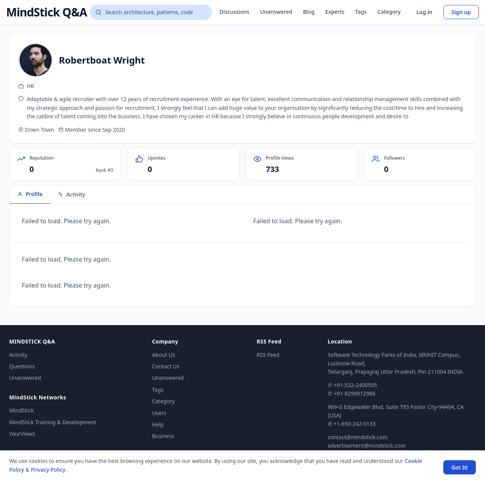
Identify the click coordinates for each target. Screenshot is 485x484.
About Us (163, 354)
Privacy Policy (48, 469)
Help (158, 424)
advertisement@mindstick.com (366, 445)
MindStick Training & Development (52, 422)
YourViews (22, 433)
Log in (425, 12)
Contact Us (165, 366)
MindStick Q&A (46, 12)
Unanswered (276, 11)
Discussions (234, 11)
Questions (22, 366)
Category (389, 11)
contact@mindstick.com (358, 437)
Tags (361, 11)
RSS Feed (268, 354)
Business (163, 436)
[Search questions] (151, 12)
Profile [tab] (29, 194)
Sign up (461, 12)
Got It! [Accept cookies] (459, 467)
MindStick (21, 410)
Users (159, 413)
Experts (334, 11)
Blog (308, 11)
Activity (18, 354)
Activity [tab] (71, 194)
